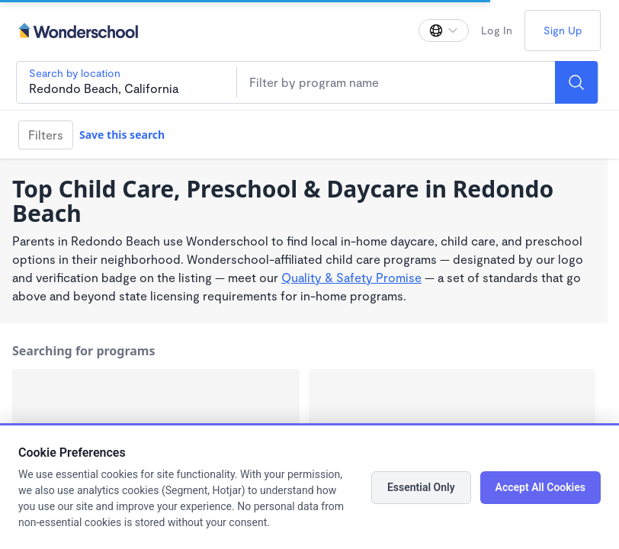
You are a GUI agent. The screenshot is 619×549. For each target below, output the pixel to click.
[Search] (576, 82)
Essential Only (421, 487)
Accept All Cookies (540, 487)
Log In (496, 30)
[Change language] (444, 30)
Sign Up (563, 30)
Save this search (122, 134)
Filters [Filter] (45, 134)
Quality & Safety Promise (351, 277)
